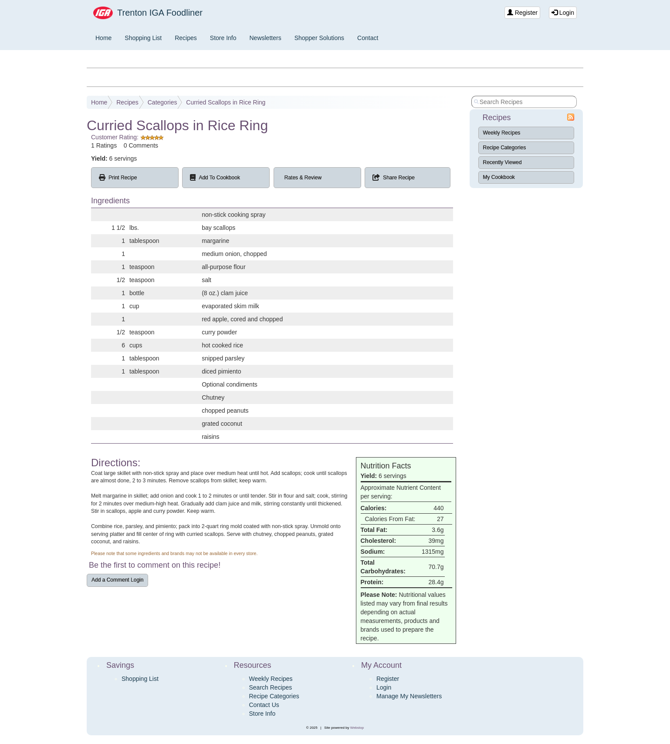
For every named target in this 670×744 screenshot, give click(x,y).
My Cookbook (499, 177)
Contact (367, 37)
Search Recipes (270, 687)
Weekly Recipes (502, 133)
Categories (162, 102)
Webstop (357, 728)
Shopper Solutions (319, 37)
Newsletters (265, 37)
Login (563, 12)
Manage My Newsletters (409, 696)
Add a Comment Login (117, 580)
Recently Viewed (502, 162)
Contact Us (264, 704)
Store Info (223, 37)
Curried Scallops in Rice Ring (225, 102)
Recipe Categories (504, 148)
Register (522, 12)
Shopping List (143, 37)
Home (103, 37)
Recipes (186, 37)
